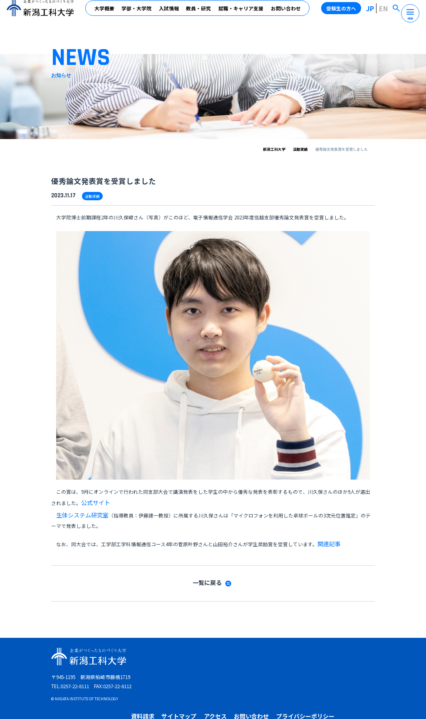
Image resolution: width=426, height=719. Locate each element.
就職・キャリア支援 (242, 12)
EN (386, 12)
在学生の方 (223, 656)
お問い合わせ (287, 12)
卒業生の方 (250, 656)
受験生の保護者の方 (356, 656)
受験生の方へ (347, 12)
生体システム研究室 (78, 509)
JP (375, 12)
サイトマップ (238, 642)
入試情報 (171, 12)
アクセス (270, 642)
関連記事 (327, 535)
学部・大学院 (139, 12)
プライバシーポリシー (350, 642)
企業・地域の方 (283, 656)
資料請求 (206, 642)
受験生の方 (194, 656)
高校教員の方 (317, 656)
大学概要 (106, 12)
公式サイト (93, 500)
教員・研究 (200, 12)
